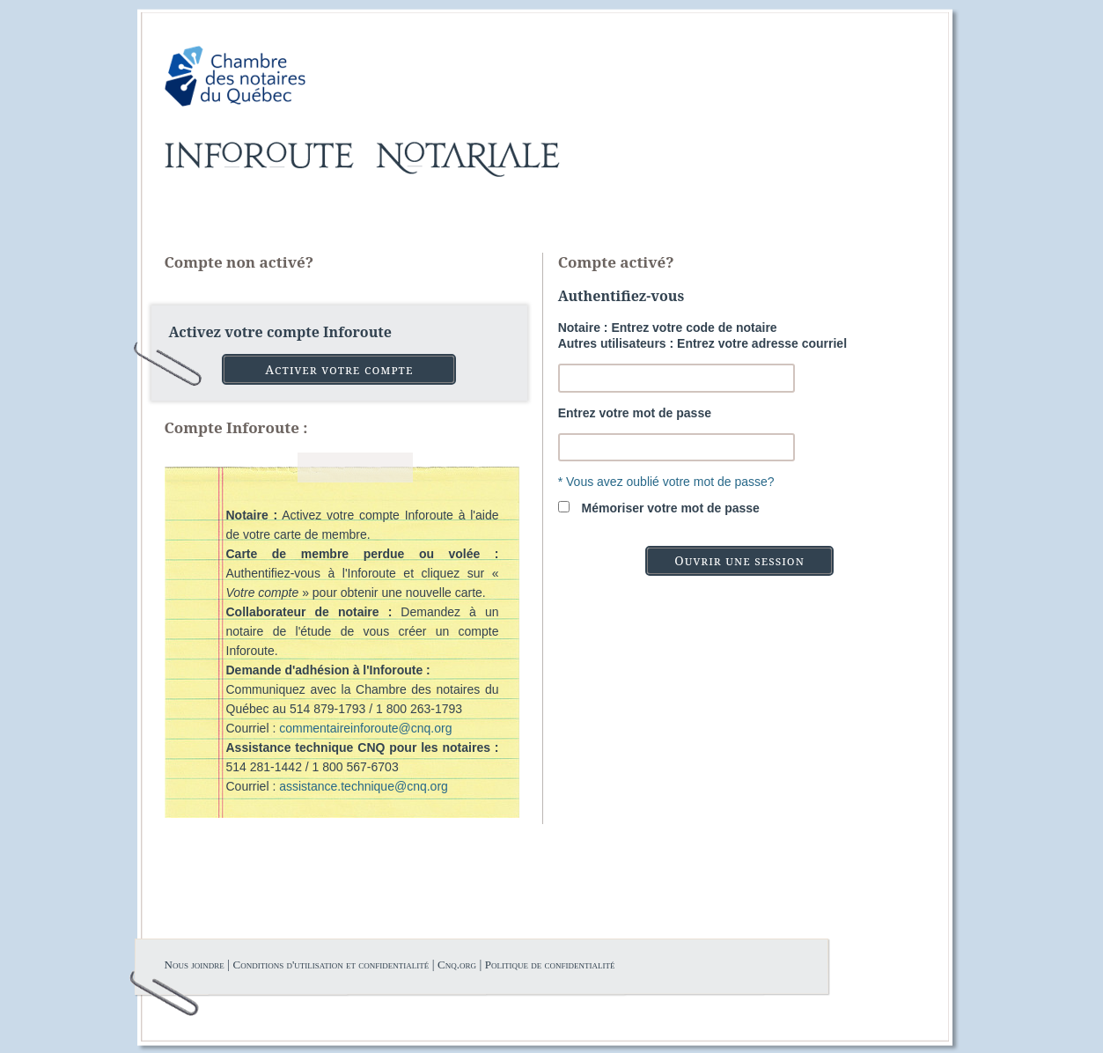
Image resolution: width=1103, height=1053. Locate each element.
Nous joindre (194, 964)
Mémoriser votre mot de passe (671, 508)
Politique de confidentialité (550, 964)
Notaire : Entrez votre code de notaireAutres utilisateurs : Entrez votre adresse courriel (702, 335)
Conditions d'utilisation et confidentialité (330, 964)
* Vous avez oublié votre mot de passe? (666, 482)
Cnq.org (457, 964)
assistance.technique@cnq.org (363, 786)
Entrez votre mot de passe (634, 413)
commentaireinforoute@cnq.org (365, 728)
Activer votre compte (339, 369)
